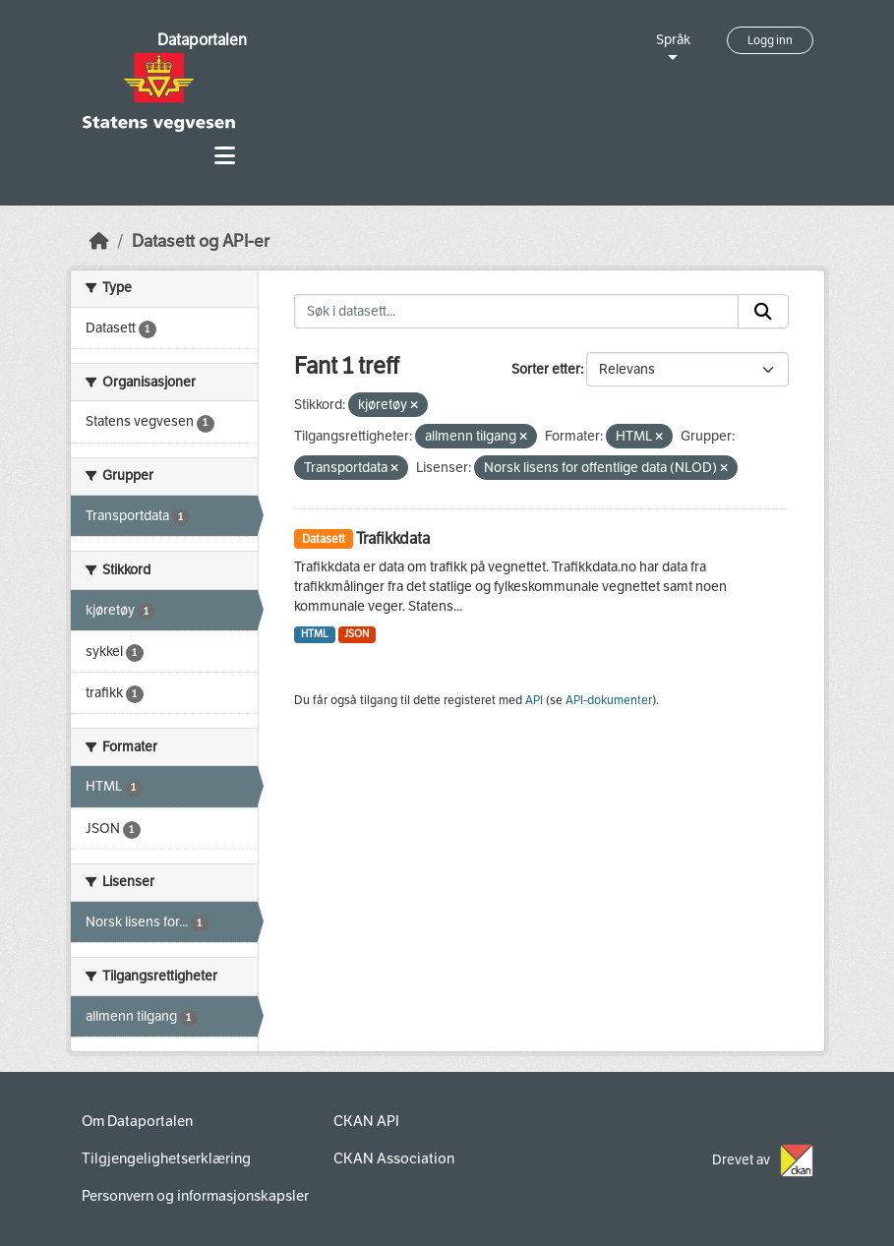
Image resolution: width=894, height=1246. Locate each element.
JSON (356, 633)
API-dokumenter (609, 700)
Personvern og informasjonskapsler (195, 1196)
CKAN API (366, 1121)
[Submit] (763, 311)
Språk (673, 39)
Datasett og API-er (200, 241)
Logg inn (770, 40)
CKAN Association (393, 1158)
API (534, 700)
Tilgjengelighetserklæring (166, 1158)
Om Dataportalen (137, 1121)
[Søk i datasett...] (516, 311)
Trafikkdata (393, 538)
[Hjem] (99, 241)
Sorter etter (545, 369)
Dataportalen (202, 39)
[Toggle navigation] (225, 156)
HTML (314, 633)
